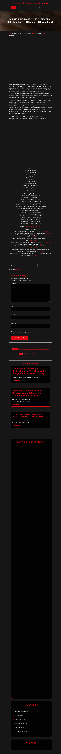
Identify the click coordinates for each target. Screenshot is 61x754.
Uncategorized (19, 731)
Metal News (18, 269)
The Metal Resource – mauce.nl (30, 3)
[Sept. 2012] (47, 242)
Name (13, 306)
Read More (17, 380)
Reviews (17, 727)
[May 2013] (40, 251)
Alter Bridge (17, 265)
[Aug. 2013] (37, 255)
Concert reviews (20, 711)
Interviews (18, 719)
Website (27, 226)
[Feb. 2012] (48, 233)
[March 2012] (33, 237)
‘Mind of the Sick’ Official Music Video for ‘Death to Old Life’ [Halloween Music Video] (28, 371)
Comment (14, 283)
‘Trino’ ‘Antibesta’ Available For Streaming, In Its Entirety (28, 415)
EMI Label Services (29, 265)
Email (13, 315)
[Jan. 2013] (42, 244)
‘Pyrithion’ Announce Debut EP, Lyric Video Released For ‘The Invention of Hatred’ (27, 393)
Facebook (34, 226)
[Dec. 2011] (43, 231)
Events (17, 715)
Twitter (40, 226)
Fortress (41, 265)
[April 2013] (34, 248)
